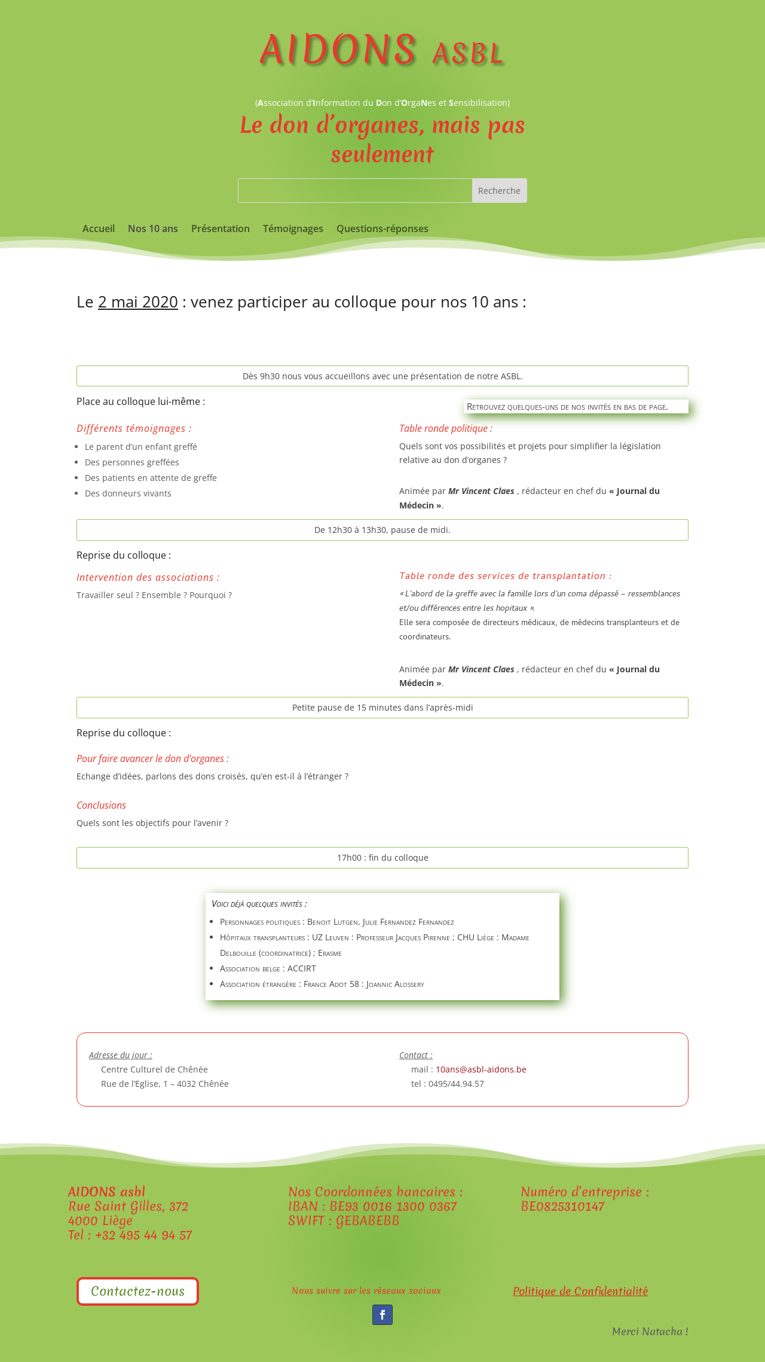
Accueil (98, 229)
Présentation (220, 229)
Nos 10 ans (153, 229)
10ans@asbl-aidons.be (481, 1069)
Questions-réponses (382, 229)
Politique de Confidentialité (580, 1291)
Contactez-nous (138, 1291)
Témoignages (293, 229)
